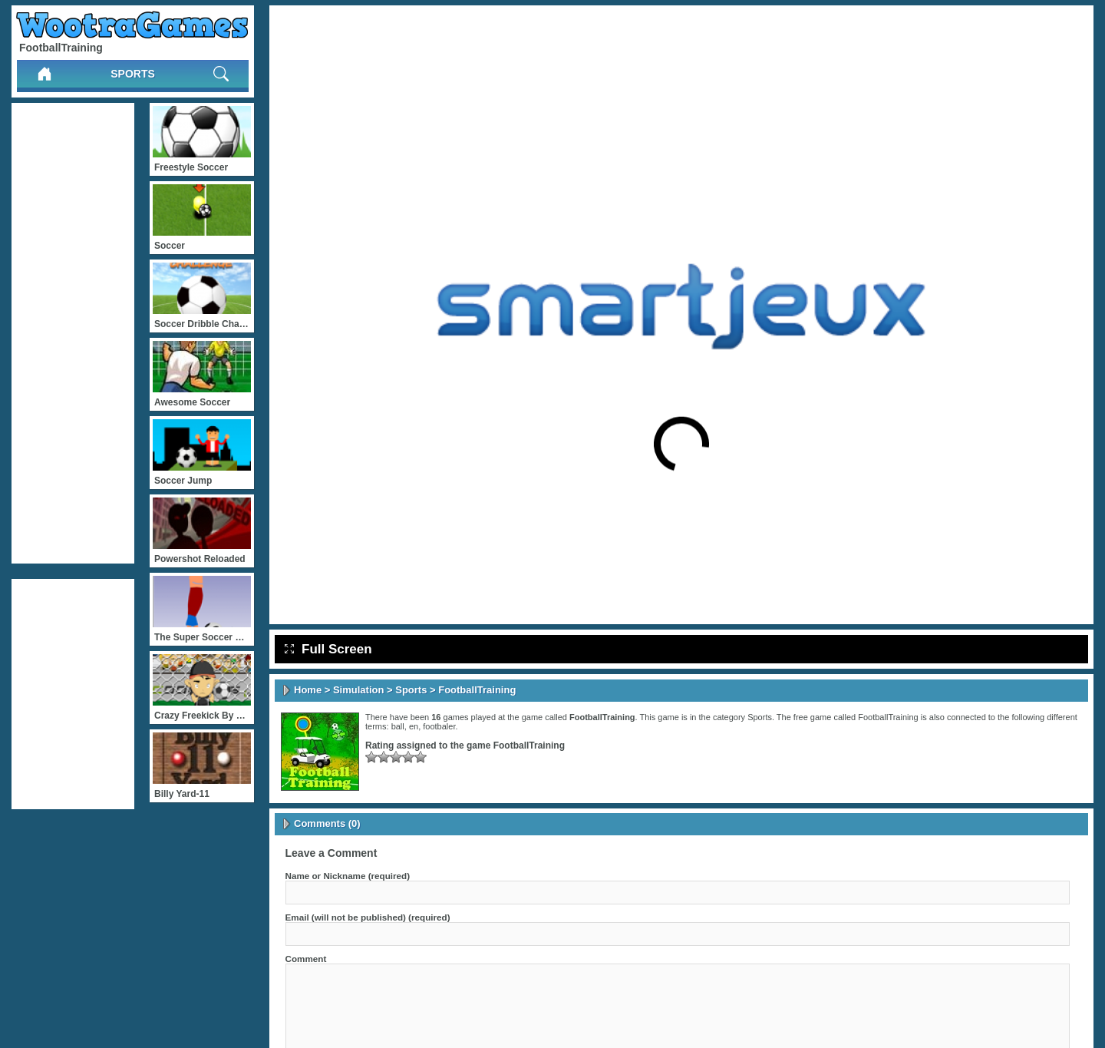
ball (397, 726)
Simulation (358, 690)
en (413, 726)
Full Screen (328, 649)
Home (308, 690)
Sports (132, 74)
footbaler (439, 726)
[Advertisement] (73, 333)
